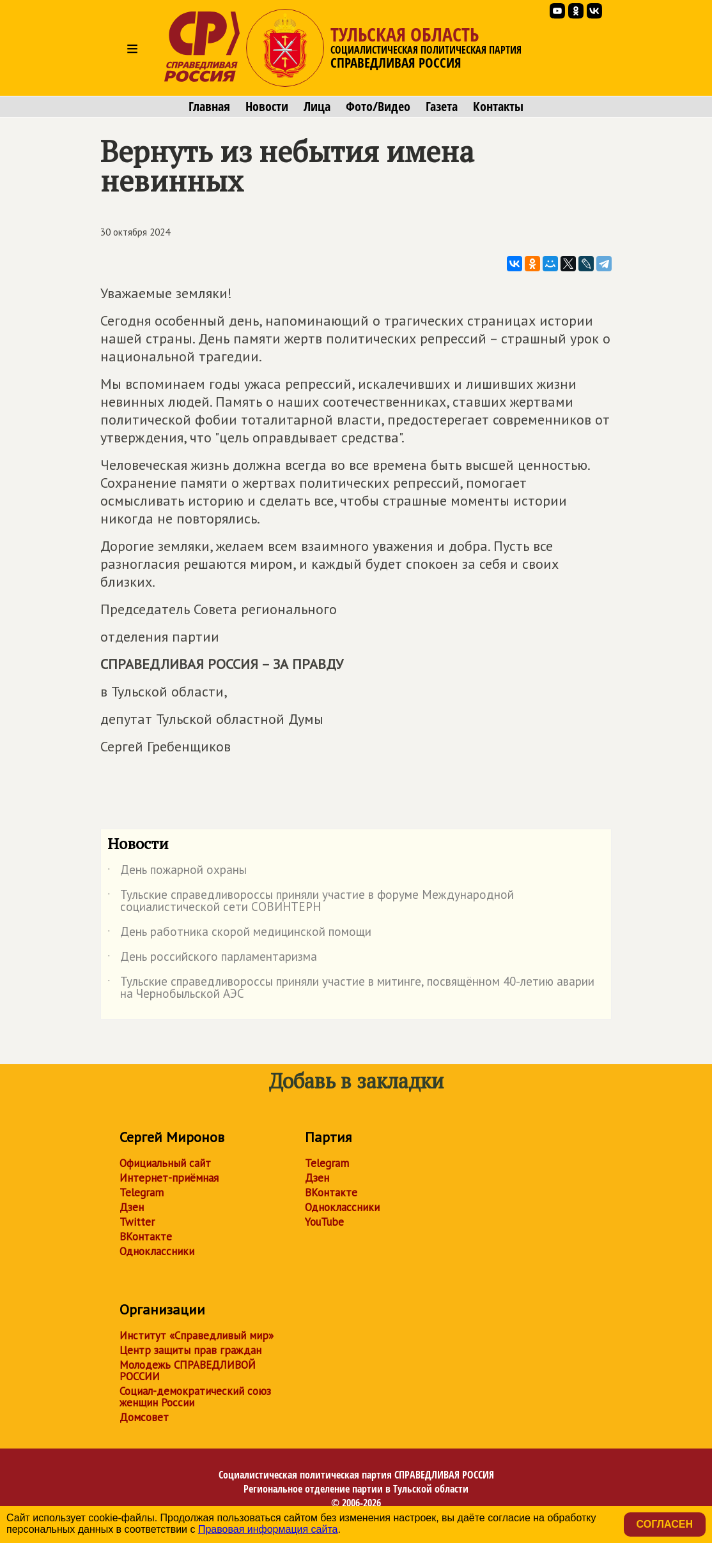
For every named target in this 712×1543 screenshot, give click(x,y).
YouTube (324, 1222)
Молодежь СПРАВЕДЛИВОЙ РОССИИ (188, 1370)
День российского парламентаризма (212, 959)
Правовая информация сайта (268, 1529)
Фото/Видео (378, 107)
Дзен (132, 1207)
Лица (317, 107)
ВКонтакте (146, 1236)
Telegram (142, 1192)
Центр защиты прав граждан (190, 1350)
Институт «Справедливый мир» (197, 1335)
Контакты (498, 107)
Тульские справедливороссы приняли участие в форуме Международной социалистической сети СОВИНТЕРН (310, 901)
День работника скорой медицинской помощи (239, 934)
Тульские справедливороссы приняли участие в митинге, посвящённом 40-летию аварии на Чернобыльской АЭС (350, 988)
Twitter (137, 1222)
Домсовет (144, 1417)
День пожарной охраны (177, 872)
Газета (442, 107)
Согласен (665, 1524)
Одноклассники (157, 1251)
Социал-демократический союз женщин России (195, 1396)
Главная (209, 107)
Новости (266, 107)
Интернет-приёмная (169, 1178)
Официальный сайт (165, 1163)
